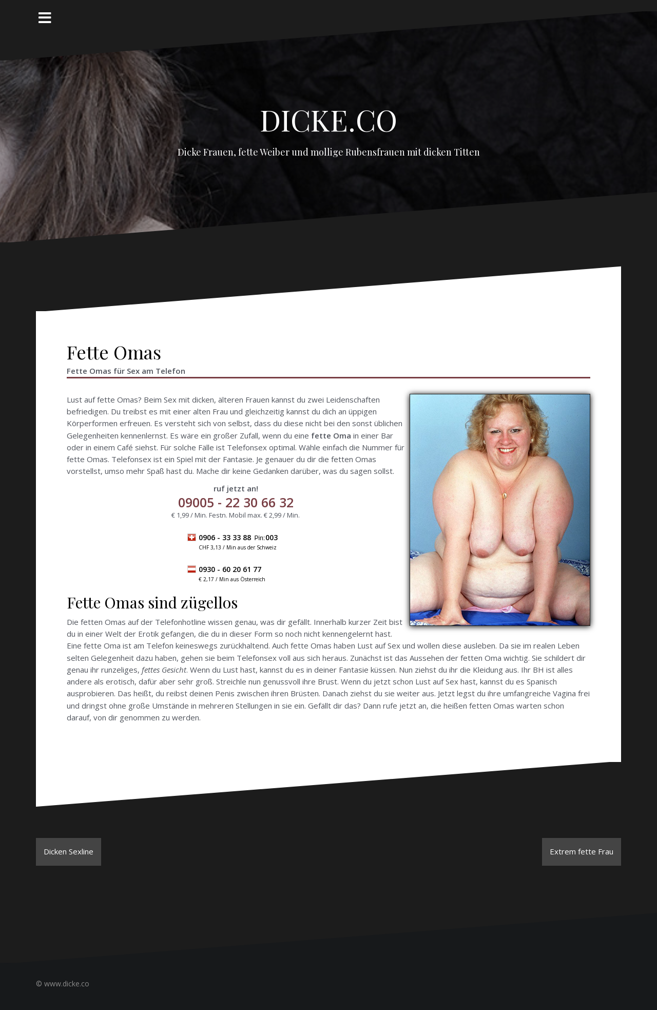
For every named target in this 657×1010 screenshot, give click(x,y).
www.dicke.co (66, 983)
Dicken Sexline (68, 851)
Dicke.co (328, 114)
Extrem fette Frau (581, 851)
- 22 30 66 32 (236, 502)
